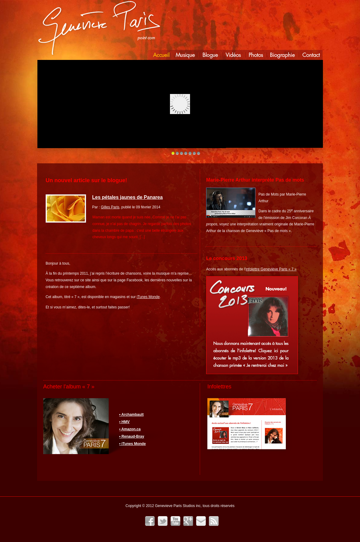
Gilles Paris (110, 207)
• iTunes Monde (132, 444)
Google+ (188, 521)
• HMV (124, 422)
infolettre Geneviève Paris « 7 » (271, 269)
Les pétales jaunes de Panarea (127, 197)
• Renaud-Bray (131, 436)
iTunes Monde (148, 297)
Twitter (163, 521)
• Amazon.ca (129, 429)
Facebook (150, 521)
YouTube (175, 521)
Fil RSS (214, 521)
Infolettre (201, 521)
